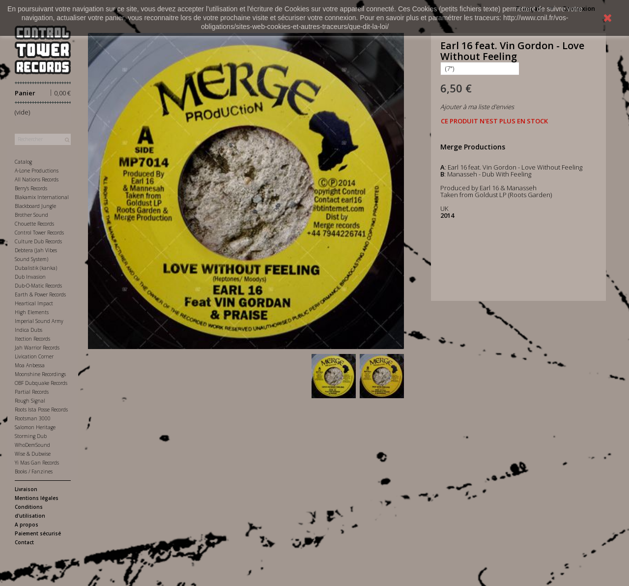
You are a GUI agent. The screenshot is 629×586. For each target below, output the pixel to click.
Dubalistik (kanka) (36, 267)
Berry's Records (31, 188)
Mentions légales (36, 498)
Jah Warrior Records (37, 347)
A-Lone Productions (36, 170)
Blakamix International (42, 197)
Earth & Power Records (40, 294)
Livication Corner (34, 356)
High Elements (32, 312)
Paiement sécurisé (38, 533)
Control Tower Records (39, 232)
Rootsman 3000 (33, 418)
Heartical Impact (34, 303)
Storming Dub (31, 436)
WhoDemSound (32, 444)
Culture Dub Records (38, 241)
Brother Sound (31, 214)
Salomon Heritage (35, 427)
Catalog (23, 161)
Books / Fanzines (34, 471)
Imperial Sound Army (39, 321)
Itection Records (32, 338)
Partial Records (32, 391)
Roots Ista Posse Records (41, 409)
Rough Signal (30, 400)
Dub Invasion (30, 276)
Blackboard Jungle (35, 206)
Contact (24, 542)
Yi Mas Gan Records (37, 462)
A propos (26, 524)
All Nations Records (36, 179)
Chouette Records (34, 223)
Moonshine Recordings (40, 374)
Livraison (26, 489)
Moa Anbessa (30, 365)
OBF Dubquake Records (41, 383)
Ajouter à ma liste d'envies (477, 106)
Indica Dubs (28, 329)
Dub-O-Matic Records (38, 285)
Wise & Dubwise (33, 453)
